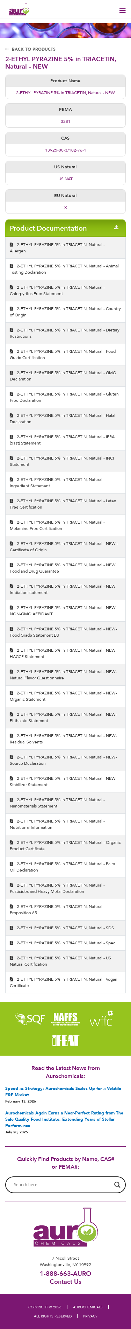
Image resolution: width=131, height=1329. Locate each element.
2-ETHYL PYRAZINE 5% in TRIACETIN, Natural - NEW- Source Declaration (63, 760)
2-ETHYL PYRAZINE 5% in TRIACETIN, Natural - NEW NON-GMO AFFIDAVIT (63, 610)
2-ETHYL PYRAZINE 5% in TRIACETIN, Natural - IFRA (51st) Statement (62, 439)
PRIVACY (90, 1316)
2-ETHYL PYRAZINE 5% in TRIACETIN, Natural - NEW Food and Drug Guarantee (63, 567)
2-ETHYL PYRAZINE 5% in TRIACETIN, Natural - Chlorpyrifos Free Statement (57, 290)
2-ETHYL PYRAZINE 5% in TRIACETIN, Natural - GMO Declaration (63, 375)
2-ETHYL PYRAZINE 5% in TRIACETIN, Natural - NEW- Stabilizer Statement (63, 781)
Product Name (65, 80)
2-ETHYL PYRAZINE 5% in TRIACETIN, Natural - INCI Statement (62, 461)
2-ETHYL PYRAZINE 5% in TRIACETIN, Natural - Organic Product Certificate (65, 845)
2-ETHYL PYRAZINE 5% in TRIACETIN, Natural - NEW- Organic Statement (63, 696)
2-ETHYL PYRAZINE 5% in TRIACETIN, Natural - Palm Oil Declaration (62, 866)
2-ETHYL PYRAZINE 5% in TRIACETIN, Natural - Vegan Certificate (63, 982)
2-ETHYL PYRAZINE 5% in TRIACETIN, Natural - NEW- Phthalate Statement (63, 717)
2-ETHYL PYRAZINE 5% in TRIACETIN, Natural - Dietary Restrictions (64, 333)
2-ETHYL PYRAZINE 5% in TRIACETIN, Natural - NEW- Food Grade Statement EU (63, 631)
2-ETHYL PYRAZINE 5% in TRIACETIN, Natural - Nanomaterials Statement (57, 802)
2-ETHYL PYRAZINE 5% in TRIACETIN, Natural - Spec (62, 942)
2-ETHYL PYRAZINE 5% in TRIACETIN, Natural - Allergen (57, 247)
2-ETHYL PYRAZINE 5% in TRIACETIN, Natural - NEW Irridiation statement (63, 589)
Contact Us (65, 1281)
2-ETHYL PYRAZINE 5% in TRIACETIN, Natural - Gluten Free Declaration (64, 397)
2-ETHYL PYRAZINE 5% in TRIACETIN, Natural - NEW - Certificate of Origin (64, 546)
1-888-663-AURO (65, 1273)
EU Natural (65, 195)
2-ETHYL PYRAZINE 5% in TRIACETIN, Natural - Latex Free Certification (63, 503)
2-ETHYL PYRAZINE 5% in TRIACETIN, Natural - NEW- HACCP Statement (63, 653)
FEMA (65, 109)
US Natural (65, 166)
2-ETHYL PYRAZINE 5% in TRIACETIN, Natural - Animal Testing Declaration (64, 269)
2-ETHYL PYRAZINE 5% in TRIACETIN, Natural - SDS (62, 927)
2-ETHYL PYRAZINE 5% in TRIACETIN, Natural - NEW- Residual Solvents (63, 738)
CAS (65, 138)
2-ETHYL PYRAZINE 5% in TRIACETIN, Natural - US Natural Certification (60, 960)
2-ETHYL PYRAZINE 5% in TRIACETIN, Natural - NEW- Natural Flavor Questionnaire (63, 674)
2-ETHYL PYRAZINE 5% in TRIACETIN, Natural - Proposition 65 (57, 909)
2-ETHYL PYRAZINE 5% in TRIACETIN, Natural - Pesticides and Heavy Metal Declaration (57, 888)
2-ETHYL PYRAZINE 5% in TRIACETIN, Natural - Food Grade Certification (63, 354)
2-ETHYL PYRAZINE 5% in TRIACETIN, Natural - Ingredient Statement (57, 482)
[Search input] (62, 1185)
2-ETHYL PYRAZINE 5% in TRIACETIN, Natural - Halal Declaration (62, 418)
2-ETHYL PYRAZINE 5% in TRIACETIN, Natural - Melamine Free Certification (57, 525)
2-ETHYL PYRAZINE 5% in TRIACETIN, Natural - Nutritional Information (57, 824)
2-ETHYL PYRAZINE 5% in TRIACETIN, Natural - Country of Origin (65, 311)
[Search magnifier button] (117, 1185)
